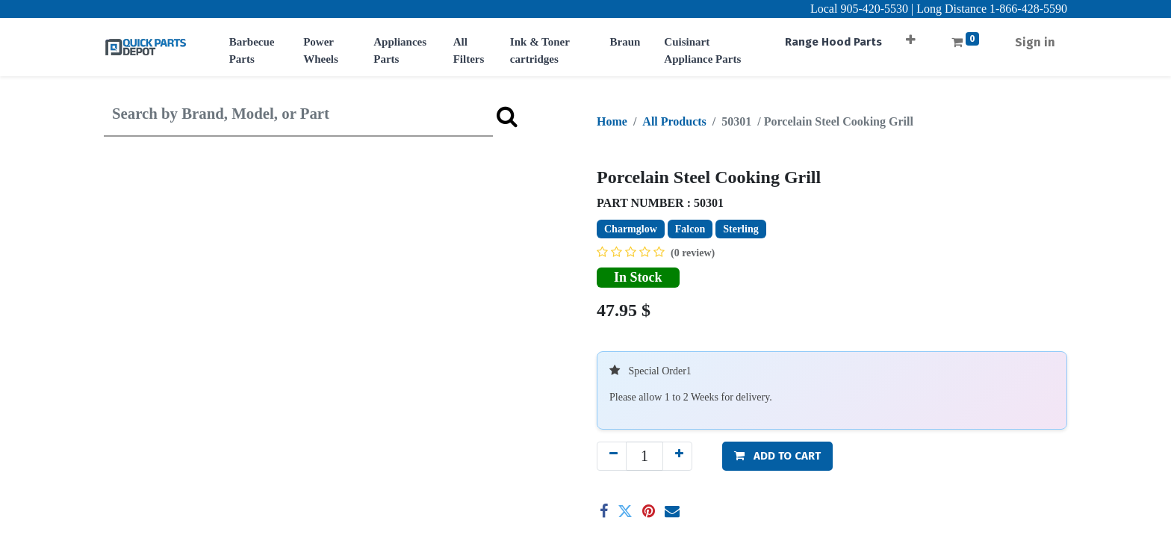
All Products (674, 121)
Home (612, 121)
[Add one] (677, 456)
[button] (911, 35)
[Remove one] (612, 456)
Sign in (1035, 42)
